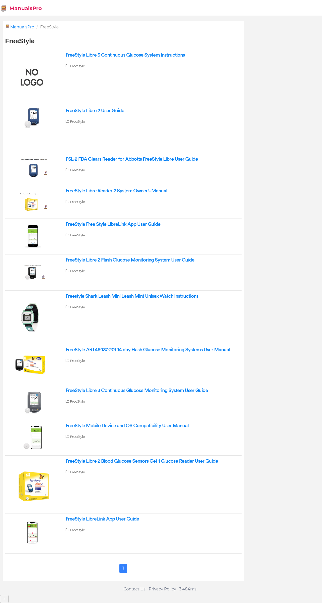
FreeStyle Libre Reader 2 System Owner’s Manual (116, 190)
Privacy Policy (162, 589)
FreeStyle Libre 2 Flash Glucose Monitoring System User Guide (130, 260)
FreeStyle (77, 66)
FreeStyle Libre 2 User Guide (95, 110)
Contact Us (134, 589)
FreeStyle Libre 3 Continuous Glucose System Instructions (125, 55)
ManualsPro (21, 8)
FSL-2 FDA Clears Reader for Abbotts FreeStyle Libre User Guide (132, 159)
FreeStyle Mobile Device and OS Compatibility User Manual (127, 425)
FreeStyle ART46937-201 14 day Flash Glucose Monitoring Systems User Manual (148, 349)
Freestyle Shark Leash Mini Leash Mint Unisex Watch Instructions (132, 296)
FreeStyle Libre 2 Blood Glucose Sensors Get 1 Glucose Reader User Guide (142, 461)
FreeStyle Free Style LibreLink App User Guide (113, 224)
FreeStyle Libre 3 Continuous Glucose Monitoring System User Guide (137, 390)
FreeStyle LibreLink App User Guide (102, 519)
